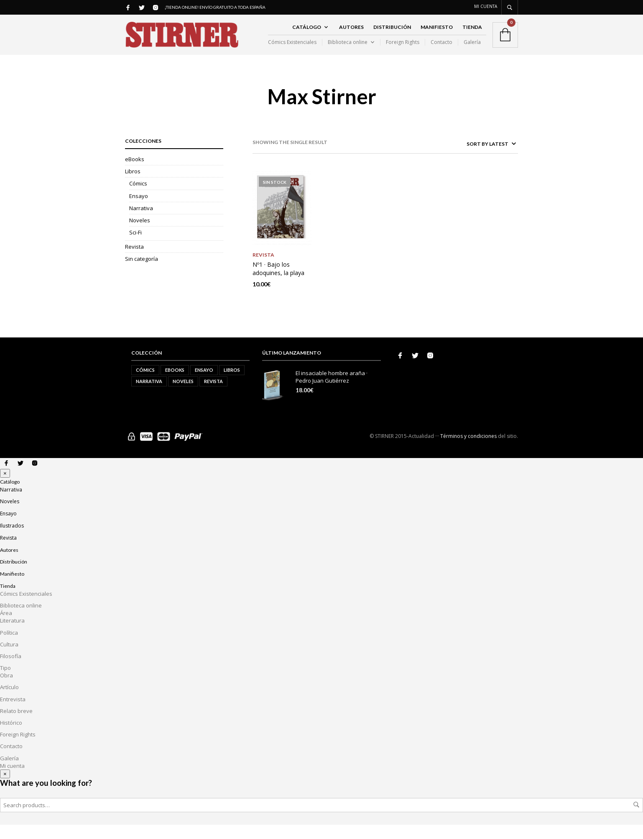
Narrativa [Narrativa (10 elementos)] (149, 395)
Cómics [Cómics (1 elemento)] (145, 383)
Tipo (5, 681)
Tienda (472, 34)
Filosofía (10, 670)
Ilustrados (12, 539)
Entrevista (13, 713)
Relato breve (16, 724)
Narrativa (141, 222)
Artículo (9, 701)
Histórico (11, 736)
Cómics (138, 198)
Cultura (9, 658)
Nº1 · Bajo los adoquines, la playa (278, 282)
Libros (132, 185)
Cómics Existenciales (292, 49)
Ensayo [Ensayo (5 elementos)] (204, 383)
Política (9, 646)
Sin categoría (141, 273)
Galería (472, 49)
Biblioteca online (347, 49)
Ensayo (138, 210)
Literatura (12, 634)
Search (636, 819)
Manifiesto (437, 34)
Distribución (392, 34)
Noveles (139, 234)
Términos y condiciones (468, 449)
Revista (134, 261)
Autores (351, 34)
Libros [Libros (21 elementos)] (232, 383)
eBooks (134, 173)
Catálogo (306, 34)
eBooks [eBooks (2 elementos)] (174, 383)
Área (6, 627)
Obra (6, 689)
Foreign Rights (402, 49)
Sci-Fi (135, 246)
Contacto (441, 49)
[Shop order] (474, 158)
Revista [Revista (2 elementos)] (213, 395)
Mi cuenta (485, 6)
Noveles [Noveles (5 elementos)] (183, 395)
